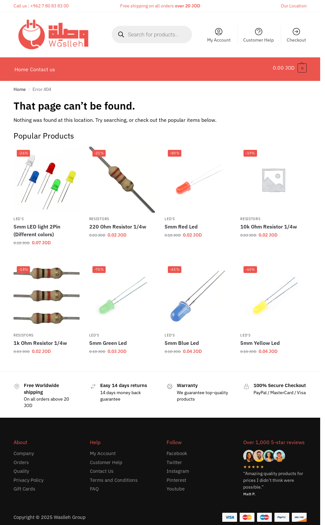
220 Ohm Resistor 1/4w (117, 223)
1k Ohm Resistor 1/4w (40, 339)
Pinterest (176, 476)
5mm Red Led (181, 223)
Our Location (294, 6)
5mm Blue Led (182, 339)
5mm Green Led (108, 339)
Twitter (174, 459)
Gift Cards (24, 485)
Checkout (296, 35)
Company (24, 450)
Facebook (177, 450)
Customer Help (258, 35)
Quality (21, 468)
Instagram (178, 468)
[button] (290, 68)
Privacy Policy (28, 476)
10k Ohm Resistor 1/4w (268, 223)
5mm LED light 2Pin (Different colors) (37, 227)
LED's (19, 215)
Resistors (99, 215)
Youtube (176, 485)
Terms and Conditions (114, 476)
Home (20, 86)
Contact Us (101, 468)
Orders (21, 459)
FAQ (94, 485)
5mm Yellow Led (260, 339)
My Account (219, 35)
